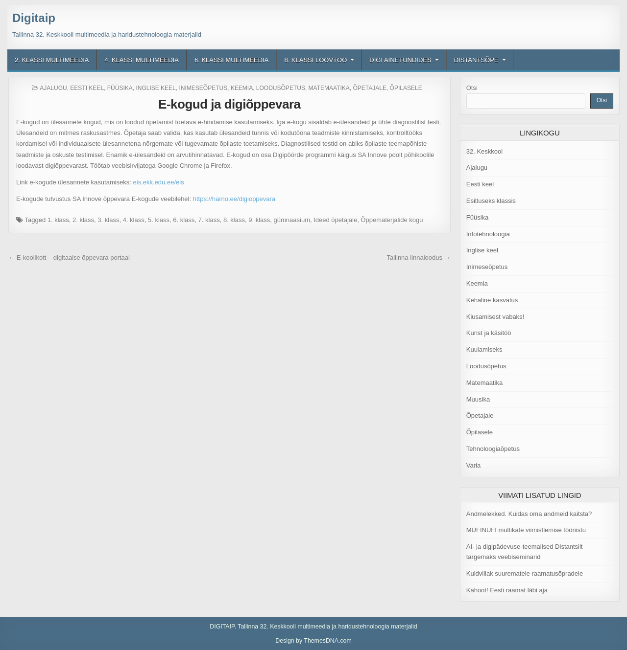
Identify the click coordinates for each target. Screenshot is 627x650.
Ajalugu (53, 88)
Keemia (242, 88)
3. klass (108, 220)
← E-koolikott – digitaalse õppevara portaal (69, 257)
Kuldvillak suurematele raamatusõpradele (524, 573)
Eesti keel (87, 88)
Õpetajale (369, 88)
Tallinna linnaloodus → (418, 257)
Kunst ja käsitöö (488, 332)
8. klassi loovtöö (315, 60)
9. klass (259, 220)
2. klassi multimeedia (52, 60)
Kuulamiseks (484, 349)
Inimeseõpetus (203, 88)
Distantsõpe (476, 60)
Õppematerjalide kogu (392, 220)
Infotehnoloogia (488, 234)
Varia (473, 465)
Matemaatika (329, 88)
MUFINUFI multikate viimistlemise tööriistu (526, 530)
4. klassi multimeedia (141, 60)
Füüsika (120, 88)
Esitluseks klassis (491, 200)
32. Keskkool (484, 151)
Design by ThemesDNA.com (313, 640)
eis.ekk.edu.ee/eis (158, 182)
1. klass (58, 220)
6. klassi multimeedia (231, 60)
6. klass (183, 220)
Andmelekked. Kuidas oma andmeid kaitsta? (529, 513)
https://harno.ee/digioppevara (234, 198)
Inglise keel (155, 88)
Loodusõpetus (280, 88)
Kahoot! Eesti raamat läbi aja (507, 590)
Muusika (478, 399)
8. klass (234, 220)
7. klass (209, 220)
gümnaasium (292, 220)
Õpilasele (406, 88)
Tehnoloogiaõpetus (493, 448)
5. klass (158, 220)
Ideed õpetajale (335, 220)
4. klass (134, 220)
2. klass (83, 220)
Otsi (472, 87)
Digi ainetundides (400, 60)
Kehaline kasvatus (492, 300)
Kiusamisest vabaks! (495, 316)
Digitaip (33, 17)
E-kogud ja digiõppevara (229, 104)
